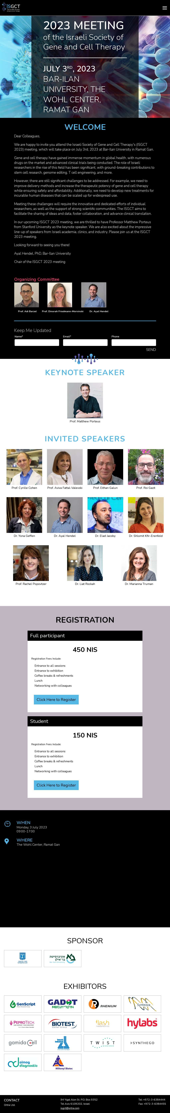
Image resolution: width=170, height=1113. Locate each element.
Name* (19, 336)
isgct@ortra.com (70, 1108)
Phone (115, 336)
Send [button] (151, 350)
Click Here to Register (58, 700)
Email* (67, 336)
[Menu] (85, 8)
